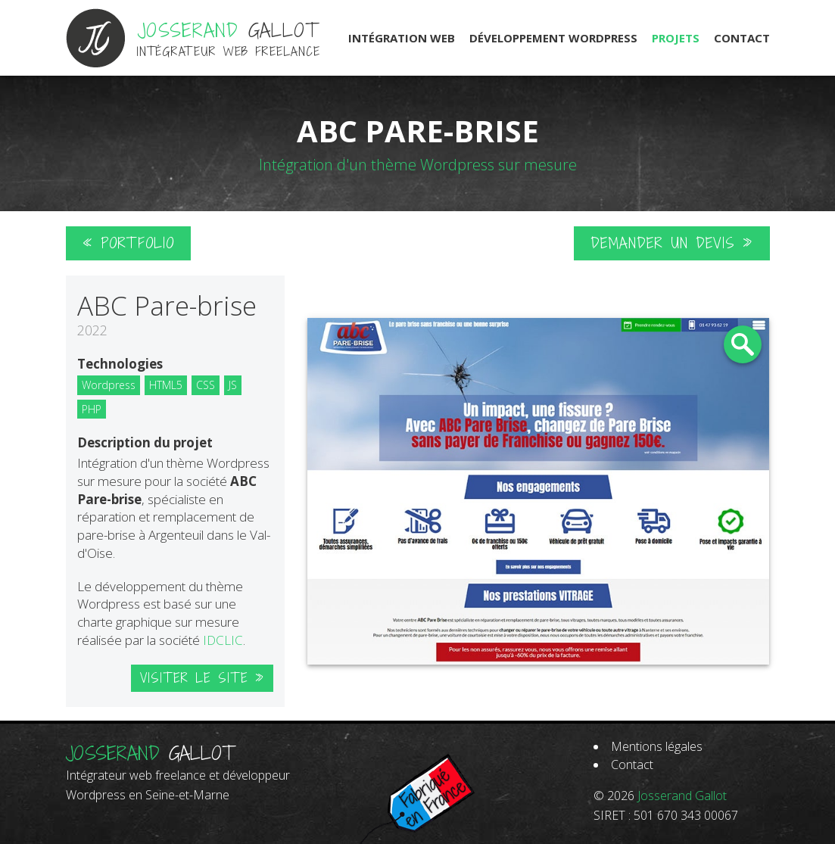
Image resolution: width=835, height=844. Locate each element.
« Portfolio (128, 243)
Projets (675, 37)
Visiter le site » (202, 678)
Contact (742, 37)
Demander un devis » (671, 243)
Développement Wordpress (553, 37)
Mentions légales (657, 746)
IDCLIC (223, 640)
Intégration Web (401, 37)
